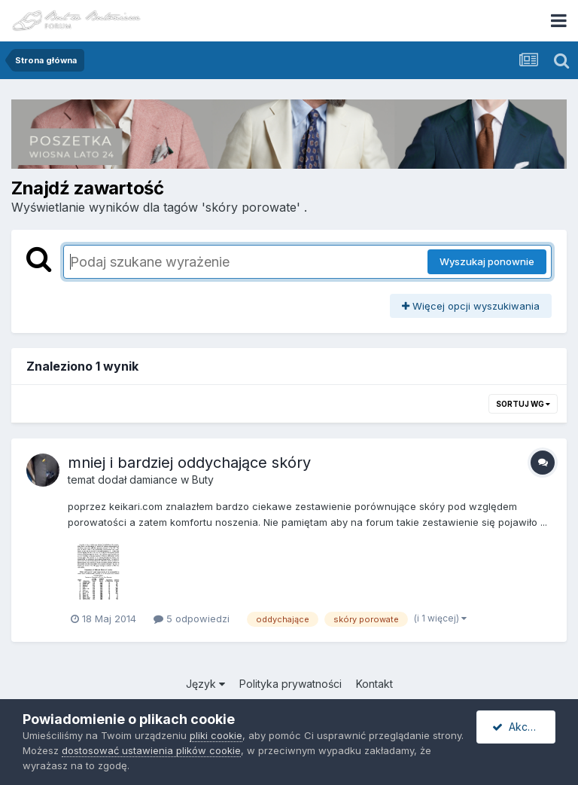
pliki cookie (216, 735)
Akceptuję (523, 726)
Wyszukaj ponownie (487, 261)
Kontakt (374, 683)
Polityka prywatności (290, 683)
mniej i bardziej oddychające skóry (189, 463)
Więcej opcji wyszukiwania (471, 306)
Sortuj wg (523, 403)
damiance (153, 479)
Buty (203, 479)
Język (205, 683)
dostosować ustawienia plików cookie (151, 750)
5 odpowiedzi (192, 618)
